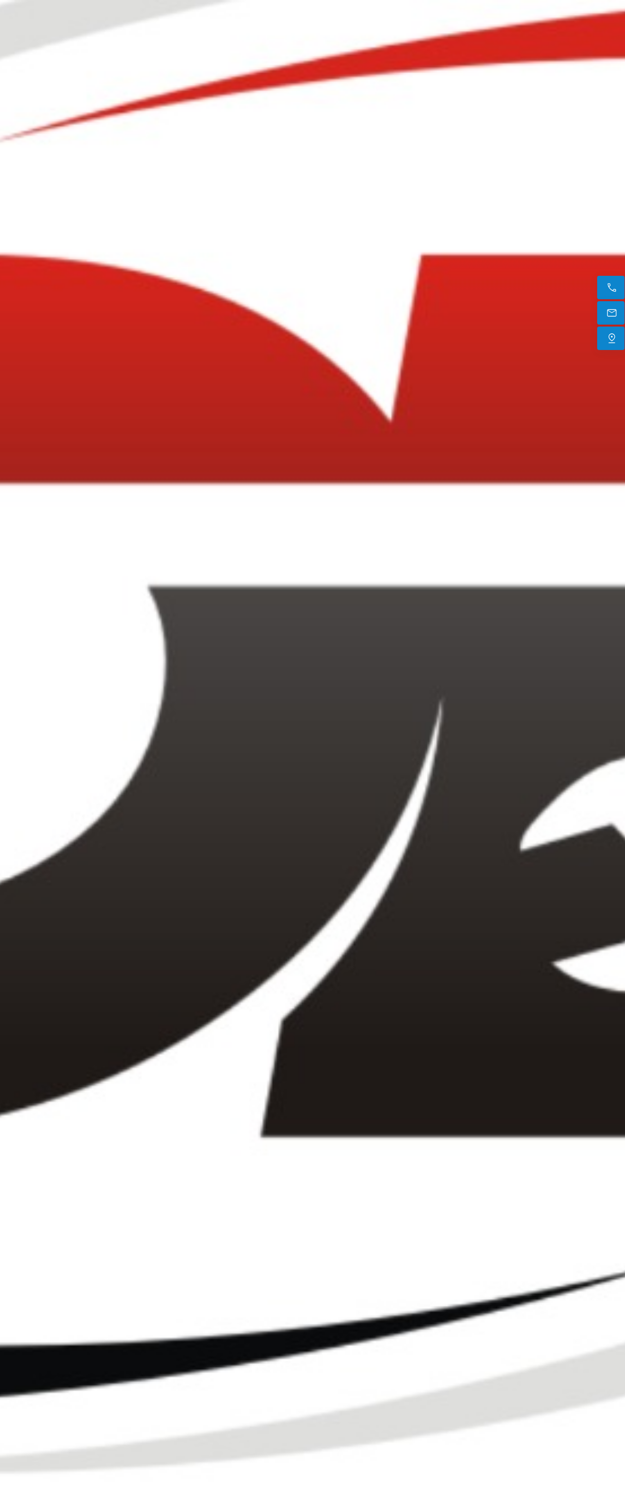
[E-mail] (611, 313)
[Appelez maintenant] (611, 287)
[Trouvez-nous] (611, 338)
